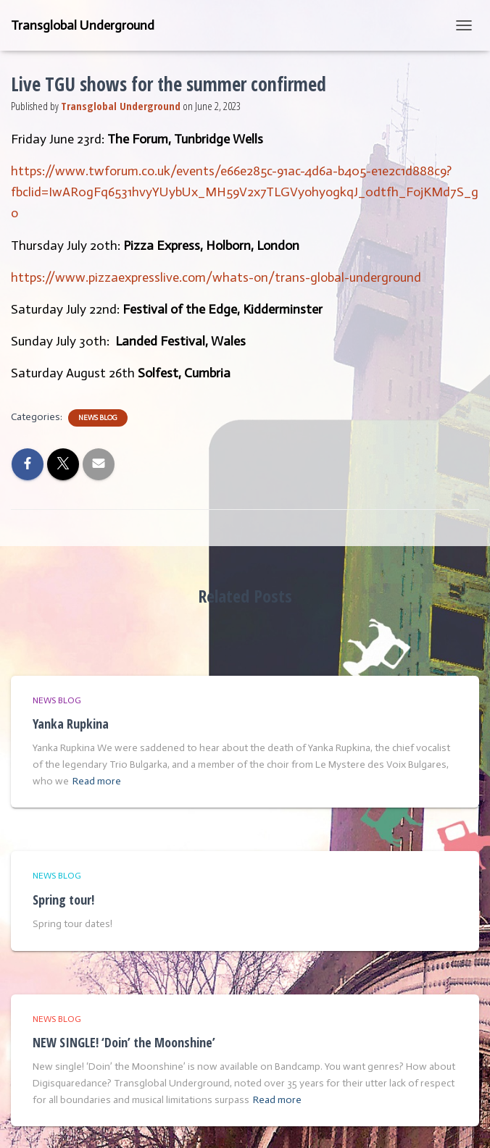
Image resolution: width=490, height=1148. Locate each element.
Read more (96, 781)
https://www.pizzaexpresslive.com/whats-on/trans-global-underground (216, 277)
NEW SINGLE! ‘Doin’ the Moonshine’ (124, 1042)
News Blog (97, 418)
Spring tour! (63, 899)
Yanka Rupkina (71, 723)
